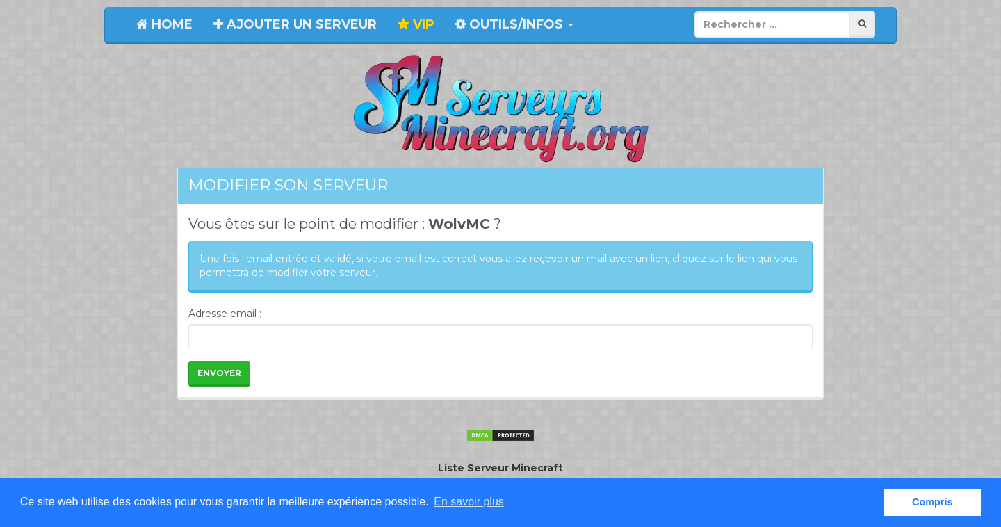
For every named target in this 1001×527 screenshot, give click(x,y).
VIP (416, 24)
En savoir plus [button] (469, 502)
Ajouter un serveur (295, 24)
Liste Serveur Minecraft (500, 468)
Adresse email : (224, 313)
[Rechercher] (862, 24)
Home (164, 24)
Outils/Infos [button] (514, 24)
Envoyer (219, 373)
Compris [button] (932, 502)
